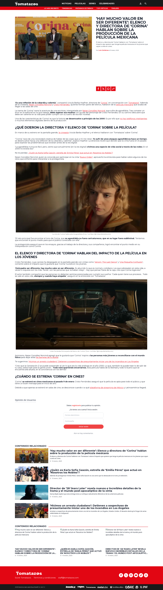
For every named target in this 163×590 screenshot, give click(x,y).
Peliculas (80, 3)
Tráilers (115, 8)
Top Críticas (102, 8)
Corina (104, 103)
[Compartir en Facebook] (98, 88)
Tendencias (67, 8)
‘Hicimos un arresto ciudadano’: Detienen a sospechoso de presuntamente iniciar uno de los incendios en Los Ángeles (83, 361)
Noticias (66, 3)
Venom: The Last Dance (106, 262)
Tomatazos (133, 103)
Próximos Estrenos (84, 8)
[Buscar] (145, 3)
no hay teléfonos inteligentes (133, 119)
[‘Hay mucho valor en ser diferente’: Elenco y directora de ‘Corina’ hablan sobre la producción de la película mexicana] (31, 575)
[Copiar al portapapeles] (113, 88)
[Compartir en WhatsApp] (108, 88)
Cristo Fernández (62, 105)
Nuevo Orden (86, 157)
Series (92, 3)
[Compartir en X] (103, 88)
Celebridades (106, 3)
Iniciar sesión (83, 547)
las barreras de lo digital (47, 357)
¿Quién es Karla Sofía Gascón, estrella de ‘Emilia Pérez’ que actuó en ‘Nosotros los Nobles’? (70, 153)
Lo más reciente (51, 8)
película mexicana (124, 105)
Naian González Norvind (40, 105)
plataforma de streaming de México (106, 388)
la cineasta (64, 132)
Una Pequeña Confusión (131, 262)
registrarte (76, 525)
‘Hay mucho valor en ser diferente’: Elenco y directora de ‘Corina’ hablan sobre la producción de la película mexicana (98, 572)
